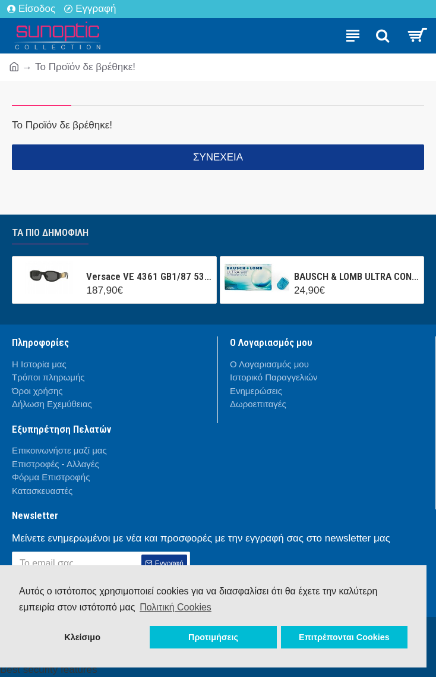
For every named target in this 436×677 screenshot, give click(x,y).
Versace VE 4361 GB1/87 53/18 (148, 276)
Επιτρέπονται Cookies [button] (344, 637)
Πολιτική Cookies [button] (175, 607)
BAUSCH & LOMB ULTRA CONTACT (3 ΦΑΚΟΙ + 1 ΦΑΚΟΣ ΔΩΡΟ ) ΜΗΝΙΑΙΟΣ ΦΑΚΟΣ (356, 276)
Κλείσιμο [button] (82, 637)
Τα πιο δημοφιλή (50, 232)
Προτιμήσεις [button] (213, 637)
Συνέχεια (218, 157)
